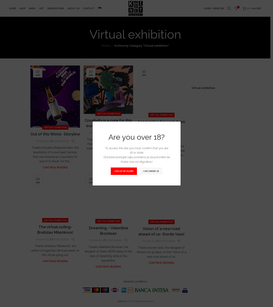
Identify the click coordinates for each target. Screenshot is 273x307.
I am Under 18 (151, 171)
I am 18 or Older (123, 171)
